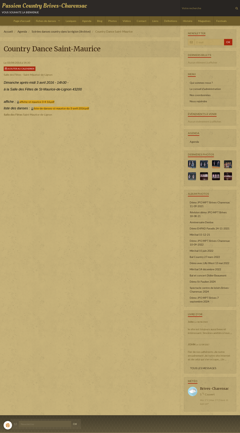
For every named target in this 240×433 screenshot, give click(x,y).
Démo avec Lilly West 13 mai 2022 (209, 263)
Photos (112, 21)
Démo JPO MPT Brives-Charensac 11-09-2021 (210, 204)
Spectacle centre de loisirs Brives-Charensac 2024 (210, 289)
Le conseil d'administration (205, 89)
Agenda (86, 21)
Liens (155, 21)
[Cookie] (8, 425)
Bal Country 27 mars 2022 (205, 257)
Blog (99, 21)
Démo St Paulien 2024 (203, 281)
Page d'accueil (22, 21)
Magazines (204, 21)
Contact (141, 21)
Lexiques (71, 21)
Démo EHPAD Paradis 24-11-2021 (210, 228)
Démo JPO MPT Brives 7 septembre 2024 (204, 299)
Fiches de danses (46, 21)
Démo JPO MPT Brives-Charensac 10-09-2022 (210, 242)
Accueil (8, 31)
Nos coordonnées (200, 95)
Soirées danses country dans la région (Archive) (61, 31)
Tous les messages (203, 368)
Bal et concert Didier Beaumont (208, 275)
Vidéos (127, 21)
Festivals (221, 21)
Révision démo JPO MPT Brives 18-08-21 (208, 214)
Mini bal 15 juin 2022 (201, 250)
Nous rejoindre (198, 101)
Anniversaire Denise (201, 222)
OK (228, 42)
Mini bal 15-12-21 (200, 234)
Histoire (187, 21)
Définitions (170, 21)
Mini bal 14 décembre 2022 (205, 269)
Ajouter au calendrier (19, 68)
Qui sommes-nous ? (201, 82)
